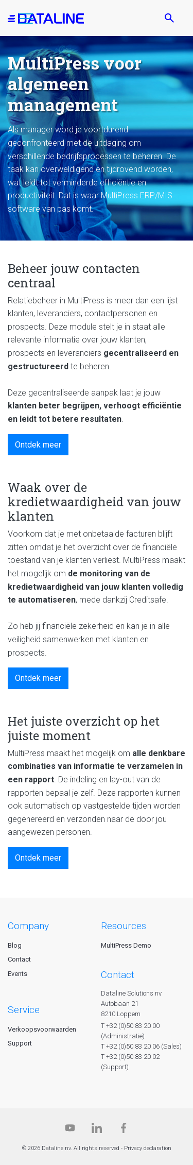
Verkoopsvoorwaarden (42, 1029)
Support (20, 1043)
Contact (19, 959)
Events (17, 974)
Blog (15, 945)
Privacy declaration (147, 1148)
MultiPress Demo (126, 945)
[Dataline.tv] (70, 1130)
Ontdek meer (38, 445)
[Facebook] (123, 1130)
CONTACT (117, 975)
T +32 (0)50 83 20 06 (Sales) (141, 1046)
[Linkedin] (96, 1130)
